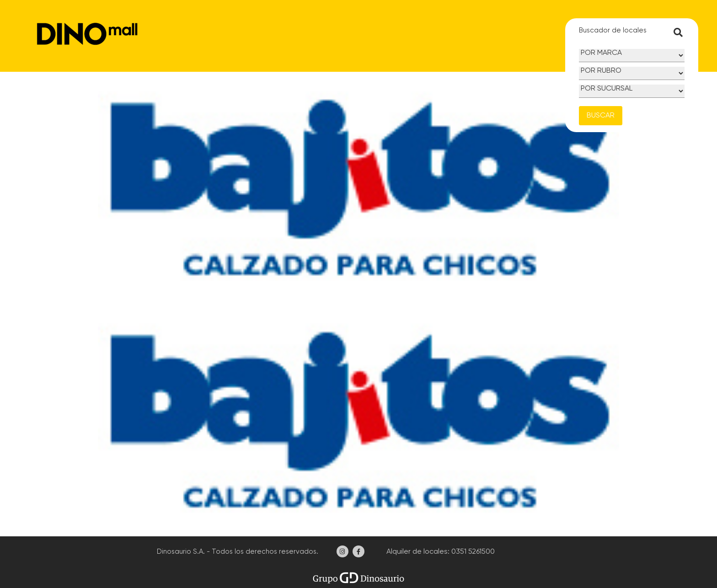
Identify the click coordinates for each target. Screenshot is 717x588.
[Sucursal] (631, 91)
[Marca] (631, 55)
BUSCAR (601, 115)
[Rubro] (631, 73)
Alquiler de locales (416, 552)
